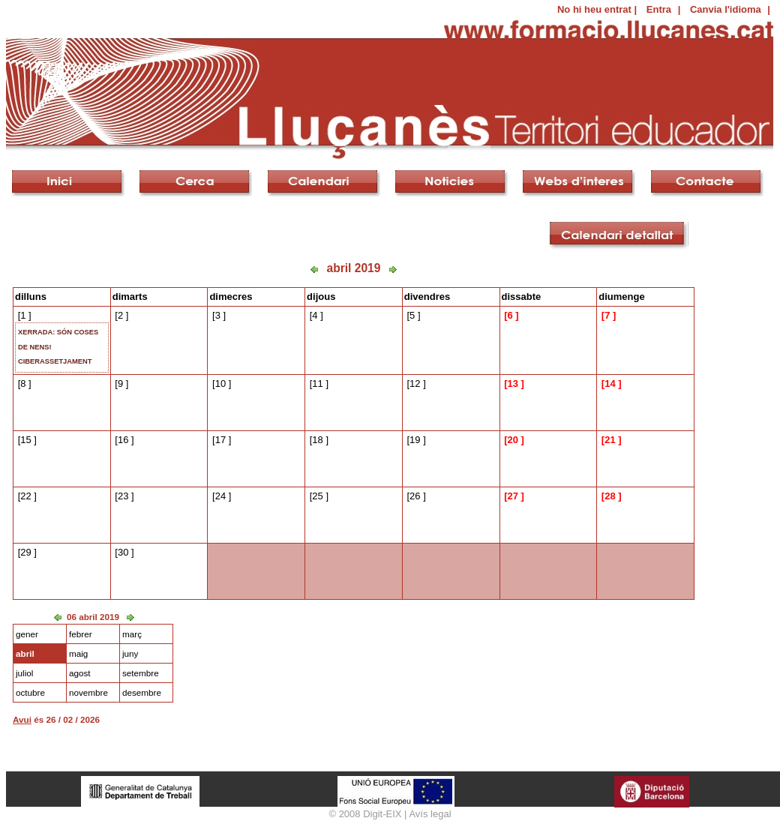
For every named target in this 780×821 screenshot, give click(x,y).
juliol (24, 673)
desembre (141, 692)
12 (415, 383)
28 (609, 496)
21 (609, 439)
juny (130, 653)
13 (512, 383)
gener (27, 634)
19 (415, 439)
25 (317, 496)
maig (78, 653)
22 (25, 496)
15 (25, 439)
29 (25, 552)
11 (317, 383)
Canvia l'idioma (725, 9)
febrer (80, 634)
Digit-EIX (382, 814)
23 (123, 496)
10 (220, 383)
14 (609, 383)
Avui (22, 719)
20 (512, 439)
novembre (88, 692)
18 (317, 439)
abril (25, 653)
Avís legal (430, 814)
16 (123, 439)
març (132, 634)
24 (220, 496)
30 (123, 552)
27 (512, 496)
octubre (30, 692)
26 (415, 496)
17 (220, 439)
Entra (658, 9)
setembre (140, 673)
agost (80, 673)
